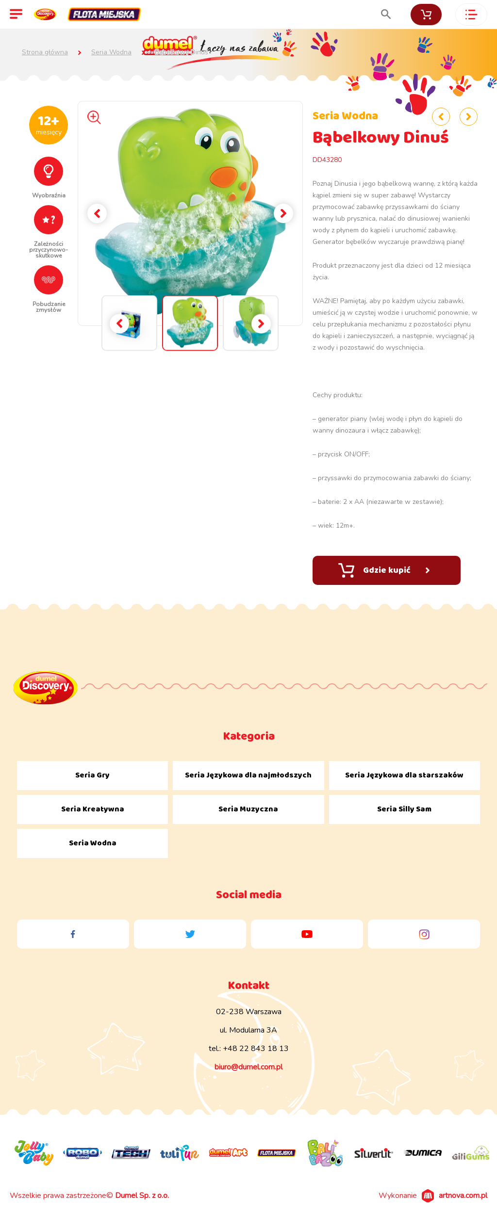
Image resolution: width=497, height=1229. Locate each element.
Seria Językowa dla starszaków (404, 775)
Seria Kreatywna (92, 809)
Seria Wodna (111, 52)
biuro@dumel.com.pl (248, 1067)
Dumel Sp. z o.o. (142, 1195)
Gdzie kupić (384, 570)
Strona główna (45, 52)
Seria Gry (92, 775)
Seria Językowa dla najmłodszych (248, 775)
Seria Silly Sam (404, 809)
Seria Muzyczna (248, 809)
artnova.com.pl (463, 1195)
